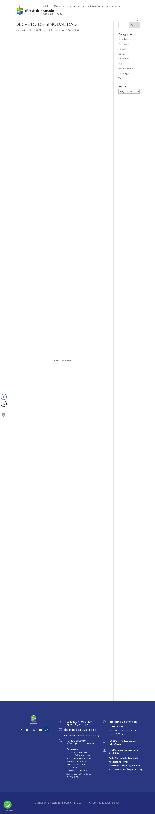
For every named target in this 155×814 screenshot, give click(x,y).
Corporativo (113, 6)
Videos (121, 78)
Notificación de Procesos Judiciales (123, 752)
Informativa (94, 6)
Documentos (74, 6)
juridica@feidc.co (131, 765)
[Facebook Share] (4, 397)
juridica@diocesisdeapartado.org (126, 769)
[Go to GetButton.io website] (8, 811)
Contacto (48, 14)
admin (23, 29)
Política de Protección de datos (123, 742)
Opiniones (123, 58)
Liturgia (122, 48)
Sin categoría (125, 73)
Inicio (46, 6)
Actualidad (48, 29)
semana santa (125, 68)
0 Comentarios (73, 29)
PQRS (59, 14)
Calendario (124, 44)
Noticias (59, 29)
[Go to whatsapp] (8, 805)
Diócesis (57, 6)
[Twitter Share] (4, 404)
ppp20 (121, 63)
